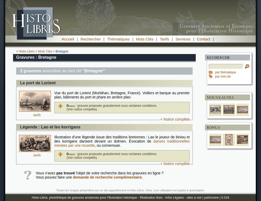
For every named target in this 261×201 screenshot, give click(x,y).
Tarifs (164, 39)
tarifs (37, 115)
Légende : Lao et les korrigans (50, 127)
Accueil (68, 39)
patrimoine (211, 197)
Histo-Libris (26, 51)
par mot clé (222, 76)
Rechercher (91, 39)
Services (183, 39)
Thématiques (118, 39)
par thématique (225, 72)
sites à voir (194, 197)
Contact (203, 39)
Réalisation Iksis (151, 197)
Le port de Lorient (38, 83)
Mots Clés (144, 39)
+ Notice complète (175, 119)
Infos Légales (174, 197)
